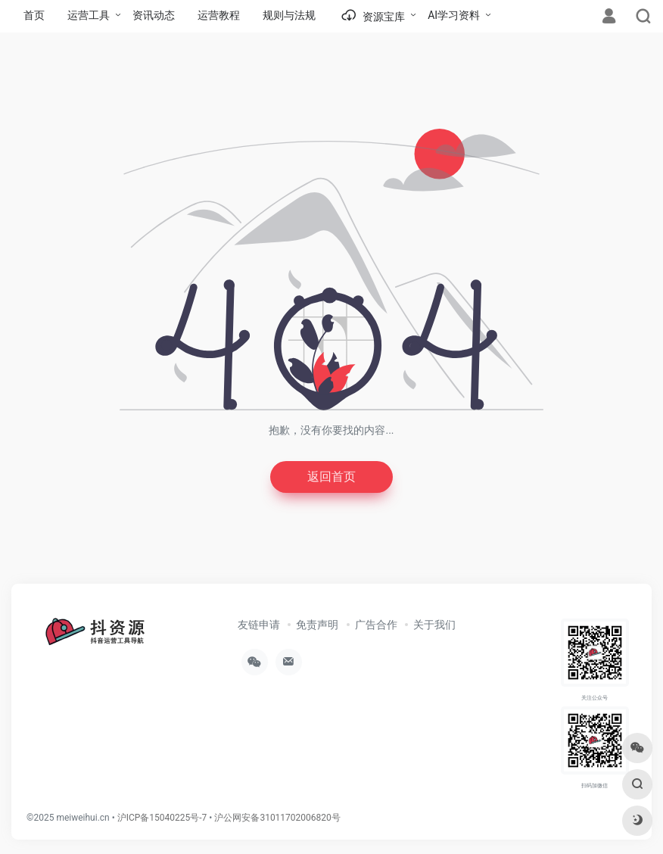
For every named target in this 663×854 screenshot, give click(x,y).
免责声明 (317, 627)
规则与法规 (289, 15)
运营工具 (88, 15)
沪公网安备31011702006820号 (277, 820)
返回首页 (331, 478)
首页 (34, 15)
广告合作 (376, 627)
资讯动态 (153, 15)
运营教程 (219, 15)
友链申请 (259, 627)
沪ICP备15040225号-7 (162, 820)
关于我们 (434, 627)
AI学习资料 (454, 15)
